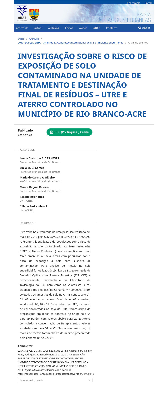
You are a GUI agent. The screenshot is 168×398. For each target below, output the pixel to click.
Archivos (53, 28)
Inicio (21, 38)
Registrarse (133, 3)
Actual (38, 28)
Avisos (83, 28)
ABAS (96, 28)
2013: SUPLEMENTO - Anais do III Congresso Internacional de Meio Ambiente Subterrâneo (70, 42)
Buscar (144, 27)
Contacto (111, 28)
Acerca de (22, 28)
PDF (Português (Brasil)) (71, 132)
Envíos (69, 28)
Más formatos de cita (31, 380)
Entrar (148, 3)
